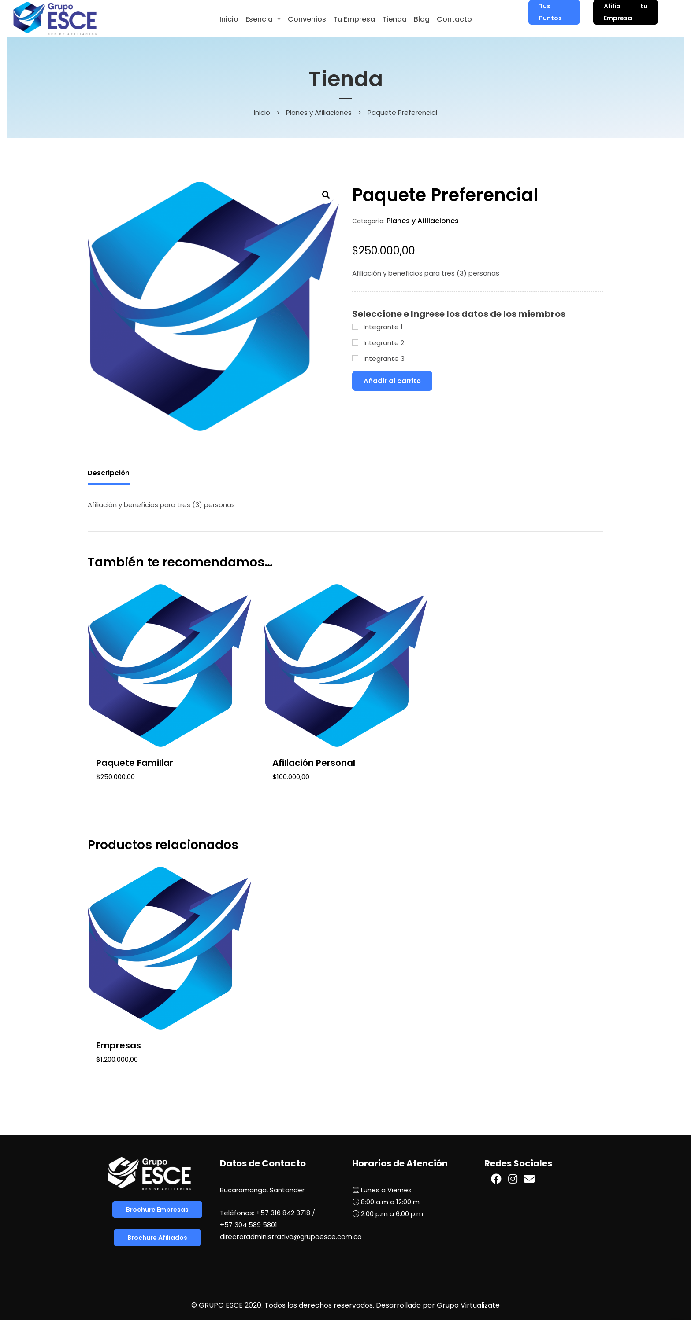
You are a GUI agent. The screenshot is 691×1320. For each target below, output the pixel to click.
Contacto (454, 19)
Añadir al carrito (392, 381)
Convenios (307, 19)
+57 (248, 1224)
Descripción (109, 473)
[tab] (109, 474)
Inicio (228, 19)
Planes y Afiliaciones (319, 112)
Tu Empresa (354, 19)
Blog (422, 19)
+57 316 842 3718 (283, 1212)
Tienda (394, 19)
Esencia (259, 19)
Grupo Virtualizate (468, 1305)
